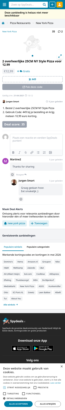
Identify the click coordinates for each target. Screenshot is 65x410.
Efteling (7, 280)
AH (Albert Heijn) (12, 274)
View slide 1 (32, 56)
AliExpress (54, 274)
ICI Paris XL (18, 292)
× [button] (61, 366)
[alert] (32, 386)
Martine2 (15, 159)
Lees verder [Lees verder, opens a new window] (55, 383)
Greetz (31, 292)
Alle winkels (11, 304)
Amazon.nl (33, 261)
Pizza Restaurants (20, 23)
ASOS (41, 286)
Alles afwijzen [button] (48, 404)
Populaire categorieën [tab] (38, 246)
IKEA (35, 280)
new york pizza (14, 223)
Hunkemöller (54, 286)
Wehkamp (18, 267)
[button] (32, 398)
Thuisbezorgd (22, 280)
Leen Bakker (44, 292)
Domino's (8, 261)
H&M (6, 267)
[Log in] (59, 4)
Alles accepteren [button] (18, 404)
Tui (5, 298)
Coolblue (40, 274)
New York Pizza (44, 23)
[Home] (3, 23)
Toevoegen (39, 223)
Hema (20, 261)
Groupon (46, 261)
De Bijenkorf (48, 280)
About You (16, 298)
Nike (57, 261)
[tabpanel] (32, 279)
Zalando (31, 267)
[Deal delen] (52, 5)
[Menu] (4, 4)
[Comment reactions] (12, 174)
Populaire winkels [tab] (13, 246)
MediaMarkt (9, 286)
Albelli (58, 292)
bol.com (28, 274)
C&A (42, 267)
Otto (6, 292)
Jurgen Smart (12, 101)
